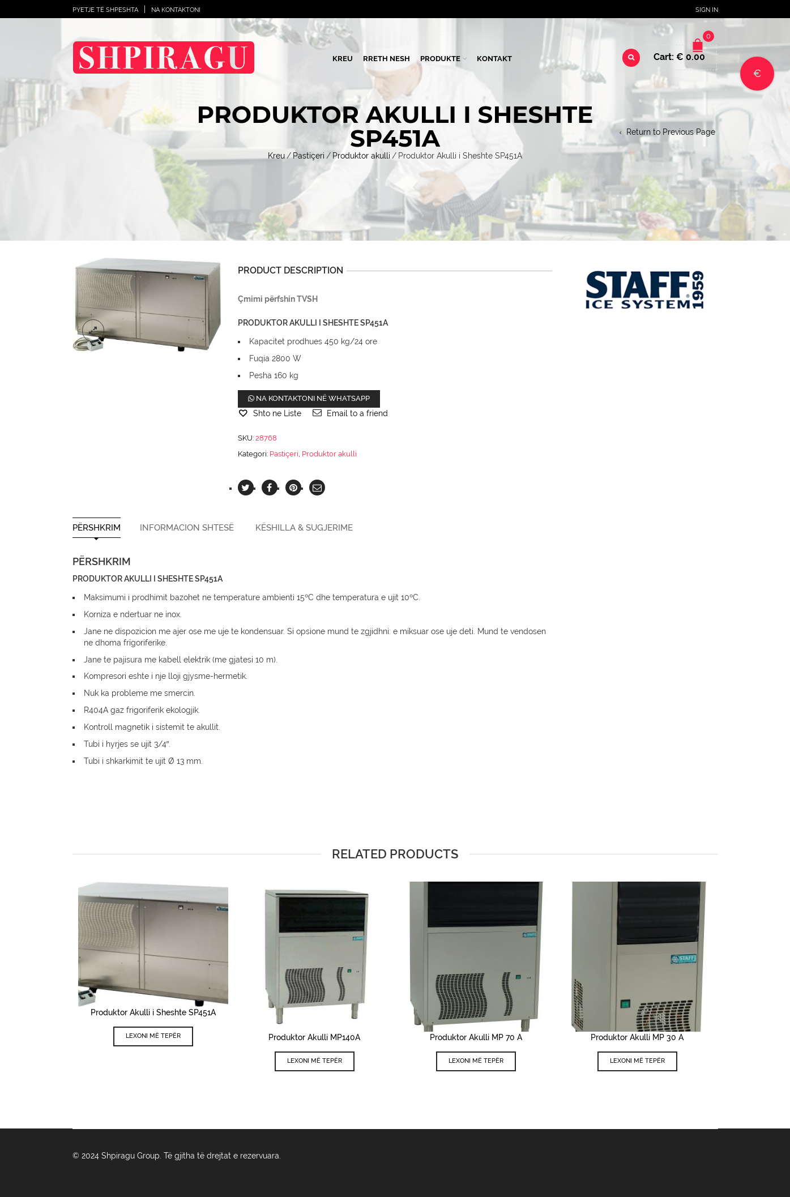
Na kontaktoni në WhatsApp (309, 398)
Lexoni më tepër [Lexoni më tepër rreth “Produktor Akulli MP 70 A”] (476, 1061)
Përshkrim (96, 528)
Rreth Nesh (386, 58)
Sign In (706, 10)
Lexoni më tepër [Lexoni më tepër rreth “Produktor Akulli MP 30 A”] (637, 1061)
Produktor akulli (361, 155)
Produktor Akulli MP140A (314, 1037)
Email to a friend (357, 413)
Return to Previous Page (670, 131)
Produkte (440, 58)
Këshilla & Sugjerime (304, 528)
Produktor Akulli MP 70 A (476, 1037)
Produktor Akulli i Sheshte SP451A (153, 1012)
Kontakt (494, 58)
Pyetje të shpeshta (105, 10)
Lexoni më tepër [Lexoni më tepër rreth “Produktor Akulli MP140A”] (314, 1061)
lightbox (93, 330)
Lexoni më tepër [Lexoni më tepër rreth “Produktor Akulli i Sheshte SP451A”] (153, 1036)
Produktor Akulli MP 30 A (637, 1037)
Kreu (342, 58)
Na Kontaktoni (175, 10)
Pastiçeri (308, 155)
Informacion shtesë (187, 528)
